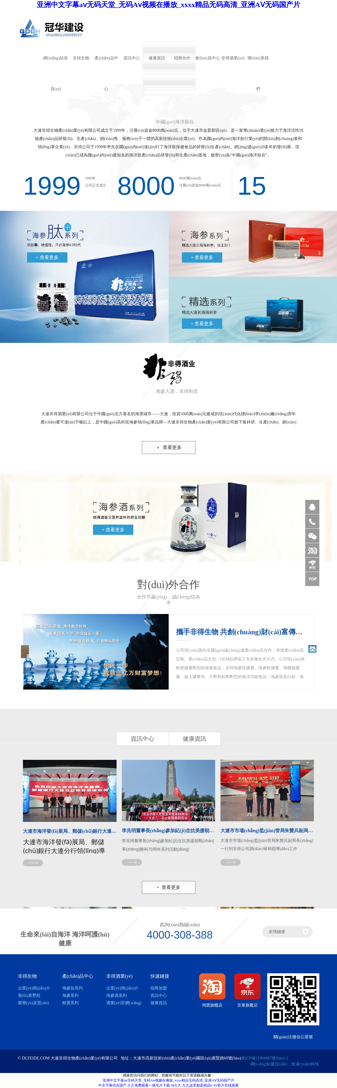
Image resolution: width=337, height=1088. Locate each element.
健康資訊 (157, 58)
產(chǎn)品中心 (106, 65)
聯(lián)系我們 (258, 65)
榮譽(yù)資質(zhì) (33, 1003)
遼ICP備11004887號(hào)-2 (264, 1058)
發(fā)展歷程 (29, 995)
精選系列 (70, 1003)
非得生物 (81, 58)
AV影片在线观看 (226, 1085)
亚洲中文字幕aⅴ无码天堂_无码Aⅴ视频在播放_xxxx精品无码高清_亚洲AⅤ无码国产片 (168, 5)
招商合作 (182, 58)
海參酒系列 (116, 995)
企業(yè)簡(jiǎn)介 (34, 988)
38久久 (176, 1085)
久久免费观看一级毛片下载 (148, 1085)
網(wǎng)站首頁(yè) (55, 65)
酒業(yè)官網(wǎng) (124, 1003)
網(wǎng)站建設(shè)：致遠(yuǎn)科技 (284, 1064)
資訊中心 (131, 58)
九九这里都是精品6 (197, 1085)
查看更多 (169, 447)
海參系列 (70, 995)
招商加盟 (158, 988)
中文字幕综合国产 (112, 1085)
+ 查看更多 (47, 257)
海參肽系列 (72, 988)
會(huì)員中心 (207, 58)
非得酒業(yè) (233, 58)
